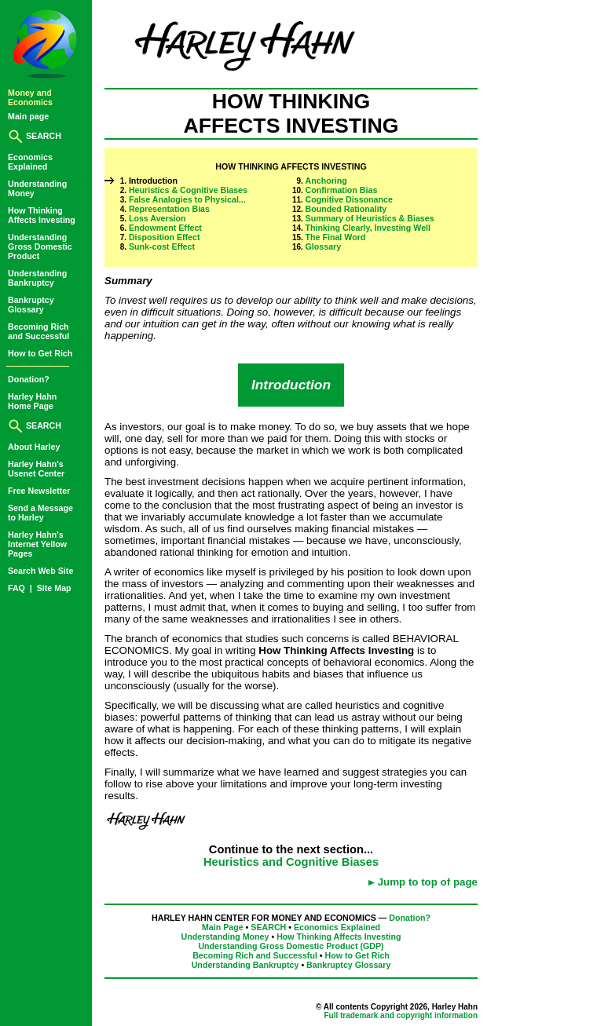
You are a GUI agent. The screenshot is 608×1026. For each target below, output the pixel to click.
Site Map (54, 588)
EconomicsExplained (30, 161)
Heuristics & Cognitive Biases (188, 190)
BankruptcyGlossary (31, 304)
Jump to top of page (428, 882)
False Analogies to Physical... (187, 199)
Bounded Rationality (346, 209)
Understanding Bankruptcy (245, 964)
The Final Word (336, 237)
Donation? (28, 379)
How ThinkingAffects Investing (41, 215)
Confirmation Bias (342, 190)
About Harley (34, 446)
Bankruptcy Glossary (348, 964)
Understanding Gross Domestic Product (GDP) (290, 946)
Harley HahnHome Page (32, 401)
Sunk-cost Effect (162, 246)
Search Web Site (40, 570)
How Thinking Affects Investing (339, 936)
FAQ (17, 588)
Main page (28, 116)
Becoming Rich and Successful (254, 955)
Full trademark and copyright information (401, 1015)
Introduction (153, 180)
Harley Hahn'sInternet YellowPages (37, 544)
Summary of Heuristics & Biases (370, 218)
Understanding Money (225, 936)
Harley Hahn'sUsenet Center (36, 468)
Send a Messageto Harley (40, 512)
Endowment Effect (165, 227)
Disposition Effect (164, 237)
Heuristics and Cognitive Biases (291, 862)
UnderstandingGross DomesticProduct (40, 246)
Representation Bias (169, 209)
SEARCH (34, 136)
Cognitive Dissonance (349, 199)
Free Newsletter (39, 490)
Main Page (223, 927)
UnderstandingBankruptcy (37, 277)
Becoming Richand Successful (38, 331)
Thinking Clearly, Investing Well (368, 227)
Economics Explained (337, 927)
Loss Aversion (157, 218)
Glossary (324, 246)
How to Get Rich (40, 353)
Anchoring (326, 180)
